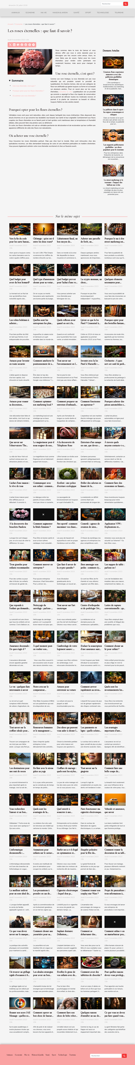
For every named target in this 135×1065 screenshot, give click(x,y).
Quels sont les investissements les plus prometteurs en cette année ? (113, 691)
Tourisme (119, 12)
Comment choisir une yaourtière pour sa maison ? (43, 934)
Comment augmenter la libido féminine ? (42, 525)
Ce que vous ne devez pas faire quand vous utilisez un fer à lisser (114, 1015)
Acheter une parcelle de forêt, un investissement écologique (90, 243)
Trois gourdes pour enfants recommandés (19, 566)
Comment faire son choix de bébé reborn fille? (67, 1015)
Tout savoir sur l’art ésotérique (66, 607)
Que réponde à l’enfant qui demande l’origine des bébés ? (18, 608)
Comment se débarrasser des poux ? (88, 934)
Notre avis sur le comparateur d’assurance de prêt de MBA (43, 691)
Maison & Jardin (60, 12)
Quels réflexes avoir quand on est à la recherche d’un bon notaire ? (66, 325)
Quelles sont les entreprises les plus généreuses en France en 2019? (43, 325)
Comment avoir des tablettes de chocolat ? (91, 973)
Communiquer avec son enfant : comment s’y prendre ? (43, 486)
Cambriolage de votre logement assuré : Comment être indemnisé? (67, 650)
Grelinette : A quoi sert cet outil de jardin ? (114, 364)
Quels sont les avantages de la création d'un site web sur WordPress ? (43, 813)
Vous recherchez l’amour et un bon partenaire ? (17, 812)
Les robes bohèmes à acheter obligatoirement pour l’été (19, 325)
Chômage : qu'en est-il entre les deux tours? (43, 240)
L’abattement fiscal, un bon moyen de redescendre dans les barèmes (67, 243)
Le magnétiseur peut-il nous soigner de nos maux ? (43, 445)
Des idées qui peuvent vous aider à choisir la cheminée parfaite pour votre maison (67, 732)
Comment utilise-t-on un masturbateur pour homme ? (114, 934)
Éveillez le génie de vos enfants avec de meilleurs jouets (66, 975)
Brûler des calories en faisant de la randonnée (91, 486)
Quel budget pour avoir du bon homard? (19, 281)
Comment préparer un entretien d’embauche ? (67, 404)
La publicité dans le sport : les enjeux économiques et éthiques (113, 112)
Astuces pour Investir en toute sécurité (19, 362)
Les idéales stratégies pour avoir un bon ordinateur (43, 975)
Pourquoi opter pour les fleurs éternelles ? (28, 91)
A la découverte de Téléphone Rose (66, 444)
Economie (30, 12)
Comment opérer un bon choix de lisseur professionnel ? (42, 1015)
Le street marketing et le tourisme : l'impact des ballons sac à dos (113, 182)
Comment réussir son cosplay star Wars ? (90, 892)
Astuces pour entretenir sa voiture (66, 688)
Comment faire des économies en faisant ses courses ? (114, 486)
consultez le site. (66, 92)
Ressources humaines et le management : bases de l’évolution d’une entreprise (43, 732)
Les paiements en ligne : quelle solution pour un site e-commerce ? (91, 732)
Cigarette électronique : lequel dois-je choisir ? (67, 893)
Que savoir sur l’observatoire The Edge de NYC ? (17, 445)
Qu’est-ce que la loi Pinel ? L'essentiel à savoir (90, 323)
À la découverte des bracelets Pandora (18, 525)
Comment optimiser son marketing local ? (43, 403)
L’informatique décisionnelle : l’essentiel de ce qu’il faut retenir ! (18, 854)
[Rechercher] (112, 4)
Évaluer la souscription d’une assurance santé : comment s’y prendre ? (91, 649)
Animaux (15, 12)
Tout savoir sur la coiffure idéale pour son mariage (18, 730)
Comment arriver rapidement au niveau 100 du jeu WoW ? (90, 690)
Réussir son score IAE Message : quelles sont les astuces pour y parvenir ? (19, 1017)
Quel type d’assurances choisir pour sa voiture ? (43, 282)
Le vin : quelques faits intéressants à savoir (19, 688)
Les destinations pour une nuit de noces (19, 770)
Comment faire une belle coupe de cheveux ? (113, 771)
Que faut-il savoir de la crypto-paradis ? (66, 566)
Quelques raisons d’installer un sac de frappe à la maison (90, 1015)
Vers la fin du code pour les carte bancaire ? (20, 241)
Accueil (10, 24)
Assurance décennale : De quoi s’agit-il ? (19, 647)
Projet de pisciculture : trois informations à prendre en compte (114, 893)
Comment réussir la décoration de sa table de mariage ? (114, 853)
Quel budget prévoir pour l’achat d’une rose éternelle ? (67, 282)
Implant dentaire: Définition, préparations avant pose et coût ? (65, 936)
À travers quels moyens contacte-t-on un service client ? (114, 445)
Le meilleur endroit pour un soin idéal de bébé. (19, 893)
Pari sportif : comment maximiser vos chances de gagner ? (67, 527)
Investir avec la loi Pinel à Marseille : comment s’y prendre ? (91, 364)
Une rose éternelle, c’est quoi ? (24, 86)
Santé (76, 12)
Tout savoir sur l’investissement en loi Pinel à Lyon (67, 364)
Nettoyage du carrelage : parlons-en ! (42, 608)
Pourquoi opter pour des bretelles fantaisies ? (114, 323)
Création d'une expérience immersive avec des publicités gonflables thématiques (113, 76)
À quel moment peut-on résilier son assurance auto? (43, 649)
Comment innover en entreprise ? (43, 566)
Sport (88, 12)
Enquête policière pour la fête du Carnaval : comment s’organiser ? (90, 854)
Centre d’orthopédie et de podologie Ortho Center (91, 608)
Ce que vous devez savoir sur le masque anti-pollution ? (18, 934)
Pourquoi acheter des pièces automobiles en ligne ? (114, 404)
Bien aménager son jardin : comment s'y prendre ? (90, 567)
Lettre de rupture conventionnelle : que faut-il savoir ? (114, 608)
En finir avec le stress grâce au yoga (43, 770)
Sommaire (17, 80)
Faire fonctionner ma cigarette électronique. (91, 810)
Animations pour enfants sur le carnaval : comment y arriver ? (43, 853)
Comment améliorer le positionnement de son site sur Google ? (43, 364)
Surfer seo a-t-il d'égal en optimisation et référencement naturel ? (67, 854)
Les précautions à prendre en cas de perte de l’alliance (41, 893)
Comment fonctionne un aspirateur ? (90, 403)
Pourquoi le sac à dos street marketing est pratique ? (114, 241)
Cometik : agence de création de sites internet (90, 527)
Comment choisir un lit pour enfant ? (113, 647)
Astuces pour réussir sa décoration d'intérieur (18, 404)
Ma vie (44, 12)
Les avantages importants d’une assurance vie (112, 730)
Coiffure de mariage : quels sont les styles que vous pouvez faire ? (66, 773)
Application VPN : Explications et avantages (113, 527)
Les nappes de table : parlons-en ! (114, 566)
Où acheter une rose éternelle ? (24, 96)
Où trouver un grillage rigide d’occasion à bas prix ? (19, 975)
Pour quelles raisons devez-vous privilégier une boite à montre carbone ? (114, 976)
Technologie (103, 12)
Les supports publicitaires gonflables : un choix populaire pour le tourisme (113, 147)
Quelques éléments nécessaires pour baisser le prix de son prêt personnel (114, 284)
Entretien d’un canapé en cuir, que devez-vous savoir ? (91, 445)
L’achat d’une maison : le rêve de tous (19, 484)
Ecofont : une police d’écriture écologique (66, 484)
